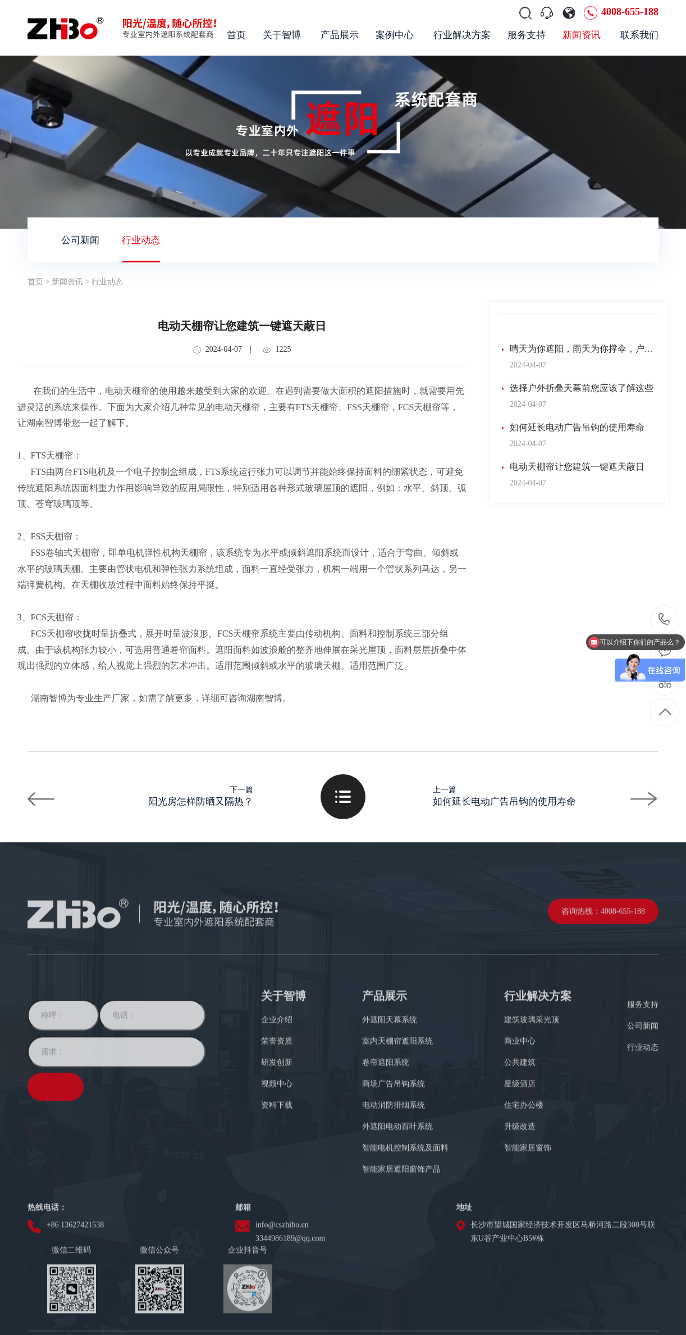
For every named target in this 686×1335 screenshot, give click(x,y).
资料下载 (276, 1163)
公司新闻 (80, 240)
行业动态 (141, 240)
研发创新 (276, 1120)
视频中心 (276, 1142)
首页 (35, 282)
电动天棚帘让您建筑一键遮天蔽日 (571, 467)
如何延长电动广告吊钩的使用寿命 (571, 428)
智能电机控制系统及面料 (405, 1206)
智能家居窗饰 (527, 1206)
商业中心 (520, 1099)
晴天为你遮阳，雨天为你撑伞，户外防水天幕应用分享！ (576, 349)
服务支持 (642, 1063)
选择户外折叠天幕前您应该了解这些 (576, 388)
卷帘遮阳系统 (385, 1120)
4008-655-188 (629, 11)
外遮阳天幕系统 (389, 1078)
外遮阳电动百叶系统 (397, 1184)
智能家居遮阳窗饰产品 (401, 1227)
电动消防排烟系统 (393, 1163)
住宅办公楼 (523, 1163)
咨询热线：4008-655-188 (603, 969)
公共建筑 (520, 1120)
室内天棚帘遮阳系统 (397, 1099)
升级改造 (520, 1184)
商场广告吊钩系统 (393, 1142)
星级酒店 (520, 1142)
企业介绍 (276, 1078)
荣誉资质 (276, 1099)
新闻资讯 (67, 282)
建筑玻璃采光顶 (531, 1078)
